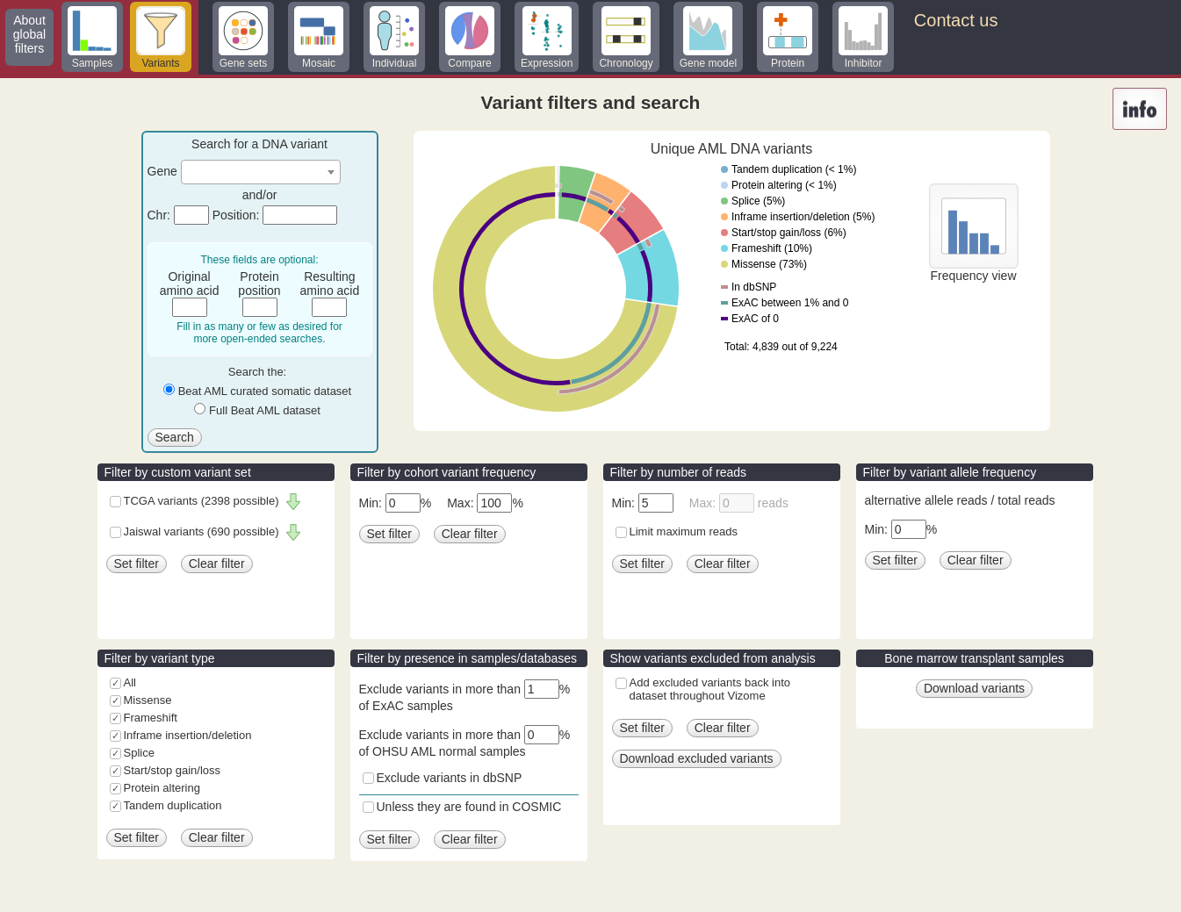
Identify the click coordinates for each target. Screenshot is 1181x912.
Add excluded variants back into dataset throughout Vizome (710, 689)
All (130, 682)
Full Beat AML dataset (264, 410)
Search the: (257, 371)
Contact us (956, 20)
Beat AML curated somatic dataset (265, 391)
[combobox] (261, 172)
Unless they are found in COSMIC (469, 807)
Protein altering (162, 787)
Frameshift (150, 717)
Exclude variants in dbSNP (449, 778)
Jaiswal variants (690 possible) (201, 531)
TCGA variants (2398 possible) (201, 500)
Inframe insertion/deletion (188, 735)
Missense (148, 700)
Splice (139, 752)
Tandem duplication (173, 805)
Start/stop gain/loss (172, 770)
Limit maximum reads (684, 531)
